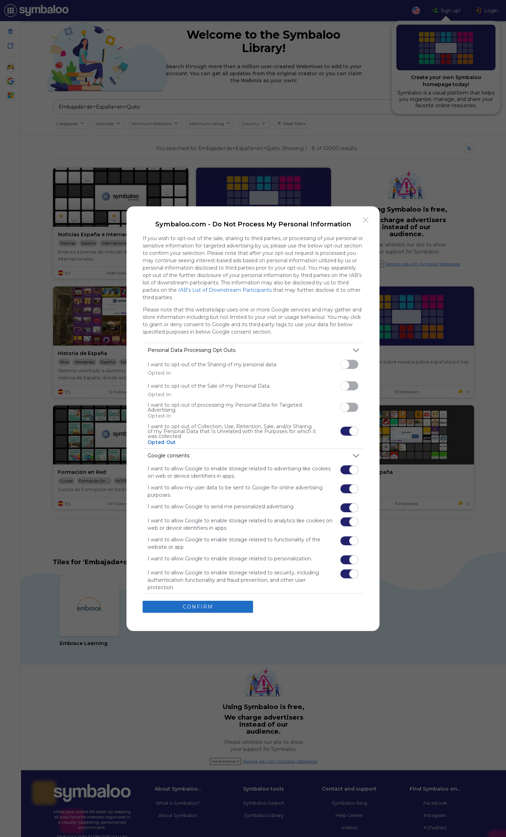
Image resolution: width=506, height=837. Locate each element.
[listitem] (253, 350)
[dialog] (252, 418)
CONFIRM (198, 606)
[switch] (349, 364)
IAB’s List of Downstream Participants (225, 290)
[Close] (365, 220)
